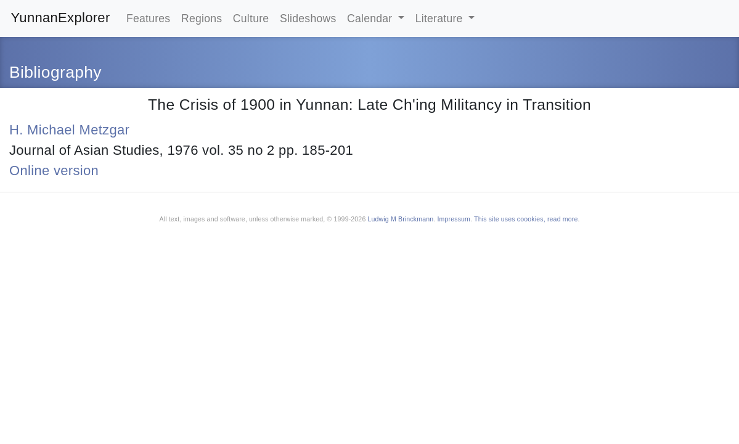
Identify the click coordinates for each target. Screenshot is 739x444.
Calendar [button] (371, 18)
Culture (251, 18)
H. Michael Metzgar (69, 130)
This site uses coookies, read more (526, 219)
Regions (201, 18)
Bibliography (55, 72)
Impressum (453, 219)
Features (148, 18)
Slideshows (308, 18)
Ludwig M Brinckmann (401, 219)
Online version (54, 170)
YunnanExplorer (60, 17)
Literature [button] (440, 18)
